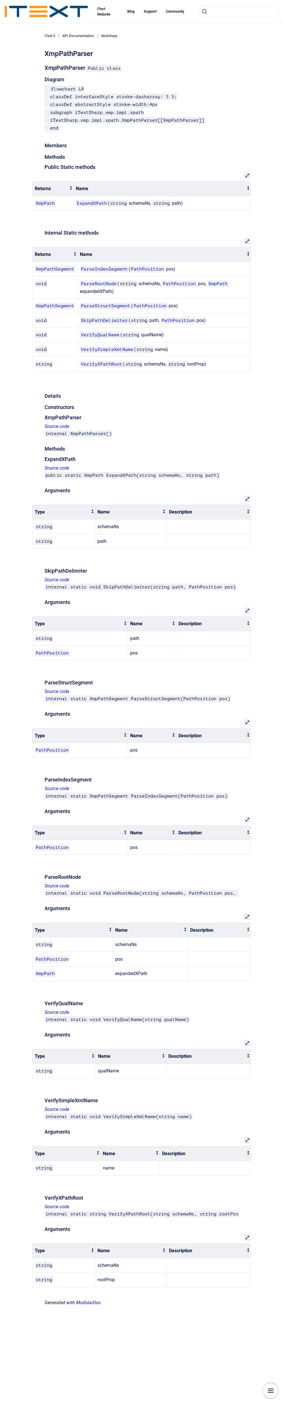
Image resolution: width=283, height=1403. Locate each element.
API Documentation (78, 36)
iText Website (103, 12)
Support (150, 11)
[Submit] (204, 11)
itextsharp (109, 36)
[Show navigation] (270, 1390)
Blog (130, 11)
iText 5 (50, 36)
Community (175, 11)
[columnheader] (53, 189)
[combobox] (238, 11)
